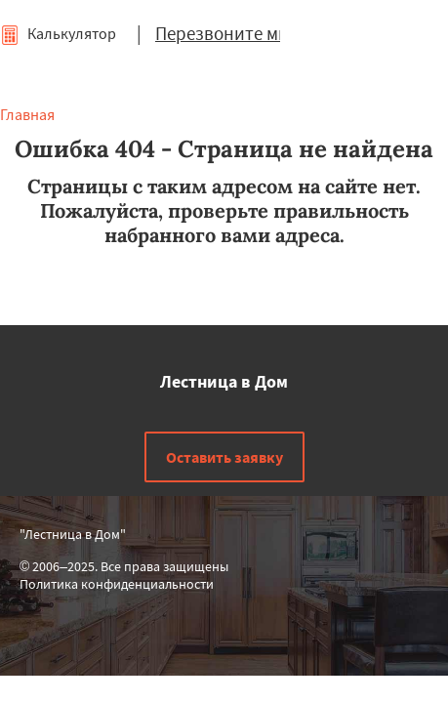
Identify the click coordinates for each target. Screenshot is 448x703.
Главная (27, 114)
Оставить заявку (224, 457)
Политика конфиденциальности (117, 584)
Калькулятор (58, 33)
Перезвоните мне (226, 33)
